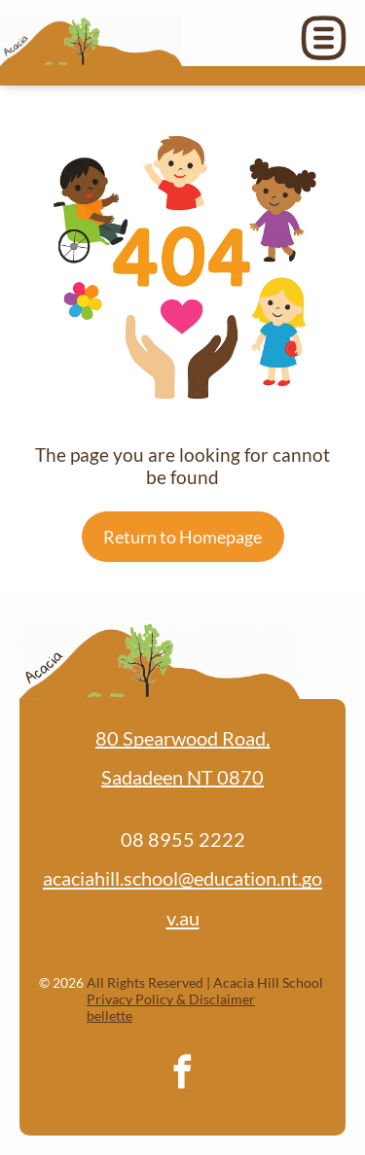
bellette (109, 1015)
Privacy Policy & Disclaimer (171, 999)
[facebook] (183, 1074)
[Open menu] (323, 38)
